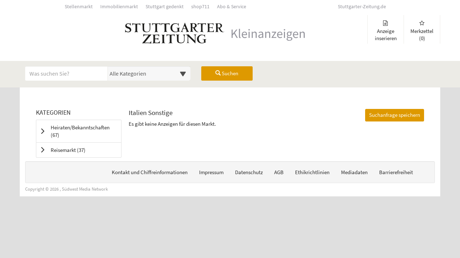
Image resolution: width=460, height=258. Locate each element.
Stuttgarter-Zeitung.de (362, 7)
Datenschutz (249, 172)
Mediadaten (354, 172)
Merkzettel (421, 31)
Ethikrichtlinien (312, 172)
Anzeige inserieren (385, 31)
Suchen (226, 73)
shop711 (200, 7)
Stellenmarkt (79, 7)
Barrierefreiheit (396, 172)
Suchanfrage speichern (394, 114)
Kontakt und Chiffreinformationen (150, 172)
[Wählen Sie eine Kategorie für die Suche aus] (149, 73)
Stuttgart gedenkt (165, 7)
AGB (279, 172)
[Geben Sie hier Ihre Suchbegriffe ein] (66, 73)
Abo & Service (231, 7)
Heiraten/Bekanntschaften (80, 131)
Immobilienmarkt (119, 7)
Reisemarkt (77, 149)
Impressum (211, 172)
